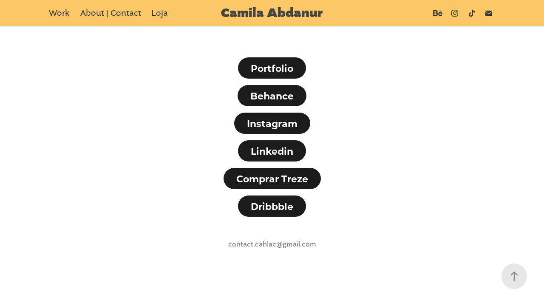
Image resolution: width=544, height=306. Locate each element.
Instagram (272, 123)
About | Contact (110, 13)
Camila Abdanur (272, 13)
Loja (159, 13)
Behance (272, 95)
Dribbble (272, 206)
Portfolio (272, 68)
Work (59, 13)
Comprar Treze (272, 178)
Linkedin (272, 150)
